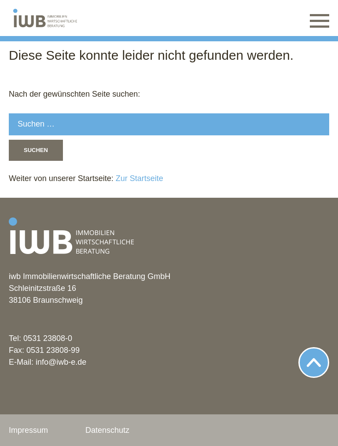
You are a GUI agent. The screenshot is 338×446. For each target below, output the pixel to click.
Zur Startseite (138, 178)
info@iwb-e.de (61, 362)
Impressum (28, 430)
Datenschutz (107, 430)
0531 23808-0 (47, 338)
